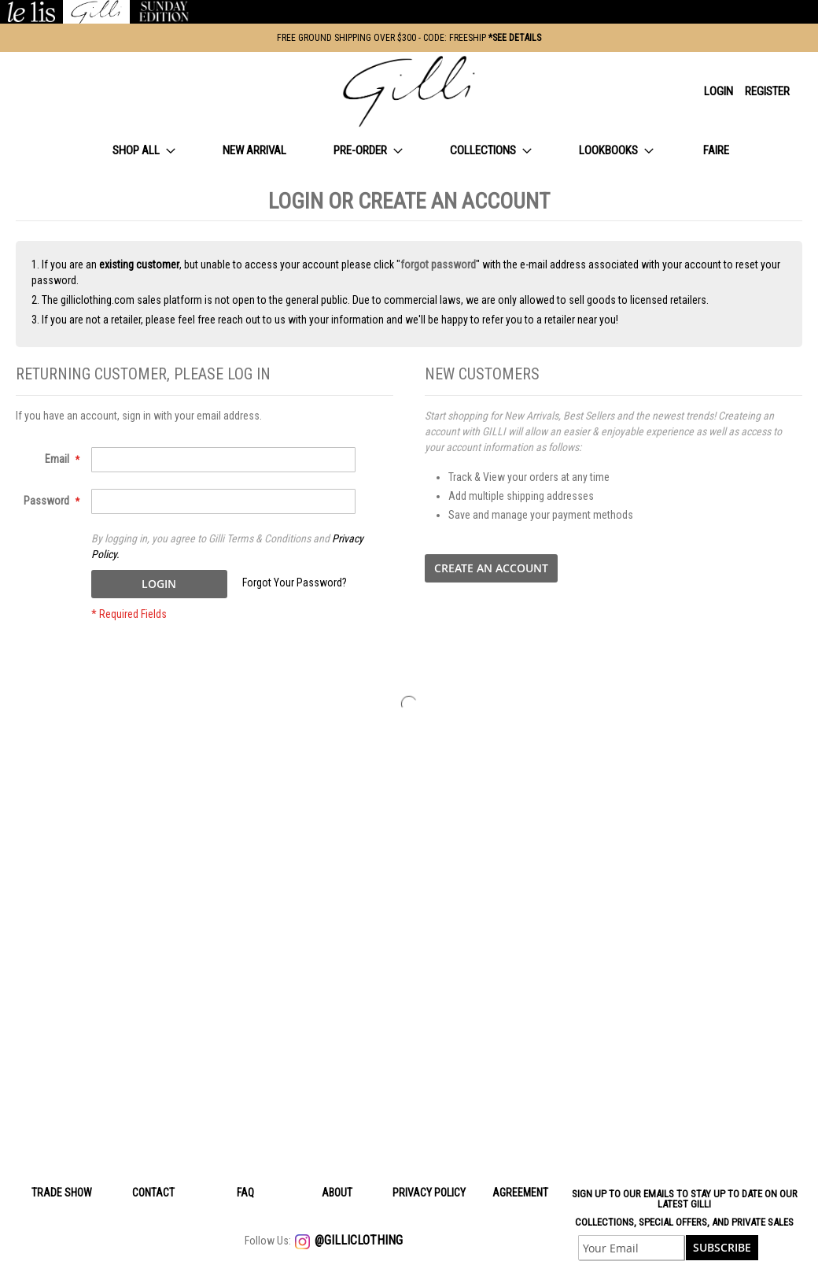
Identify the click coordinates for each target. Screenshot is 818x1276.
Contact (153, 1192)
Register (767, 91)
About (337, 1192)
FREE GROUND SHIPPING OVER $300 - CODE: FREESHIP (409, 37)
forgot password (438, 264)
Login (718, 91)
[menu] (409, 150)
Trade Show (61, 1192)
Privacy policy (429, 1192)
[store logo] (409, 91)
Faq (245, 1192)
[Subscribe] (722, 1247)
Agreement (520, 1192)
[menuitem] (143, 150)
